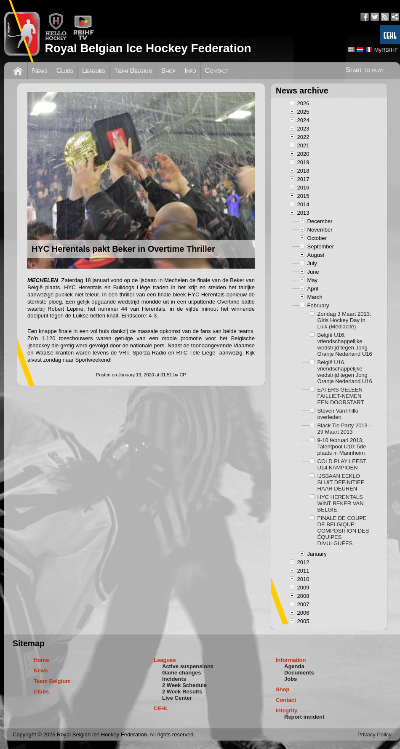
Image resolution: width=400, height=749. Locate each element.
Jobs (290, 679)
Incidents (174, 679)
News (40, 70)
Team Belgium (133, 70)
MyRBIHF (386, 50)
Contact (217, 70)
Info (190, 70)
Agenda (294, 666)
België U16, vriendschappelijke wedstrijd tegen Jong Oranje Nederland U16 (344, 344)
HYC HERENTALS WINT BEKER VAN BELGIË (340, 503)
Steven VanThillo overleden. (337, 414)
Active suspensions (187, 666)
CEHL (161, 708)
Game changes (181, 672)
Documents (299, 672)
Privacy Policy (374, 734)
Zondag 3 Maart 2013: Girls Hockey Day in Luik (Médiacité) (344, 320)
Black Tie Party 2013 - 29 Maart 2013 (344, 428)
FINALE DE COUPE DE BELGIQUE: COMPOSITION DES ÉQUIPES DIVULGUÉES (343, 530)
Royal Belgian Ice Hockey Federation (148, 48)
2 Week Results (182, 691)
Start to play (365, 69)
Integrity (286, 710)
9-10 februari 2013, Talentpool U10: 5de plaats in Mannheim (341, 446)
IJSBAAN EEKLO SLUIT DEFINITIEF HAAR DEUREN (340, 482)
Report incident (304, 717)
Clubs (64, 70)
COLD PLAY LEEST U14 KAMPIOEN (341, 464)
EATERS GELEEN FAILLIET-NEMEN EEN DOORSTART (340, 395)
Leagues (93, 70)
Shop (168, 70)
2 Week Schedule (184, 685)
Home (41, 660)
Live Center (177, 698)
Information (291, 660)
